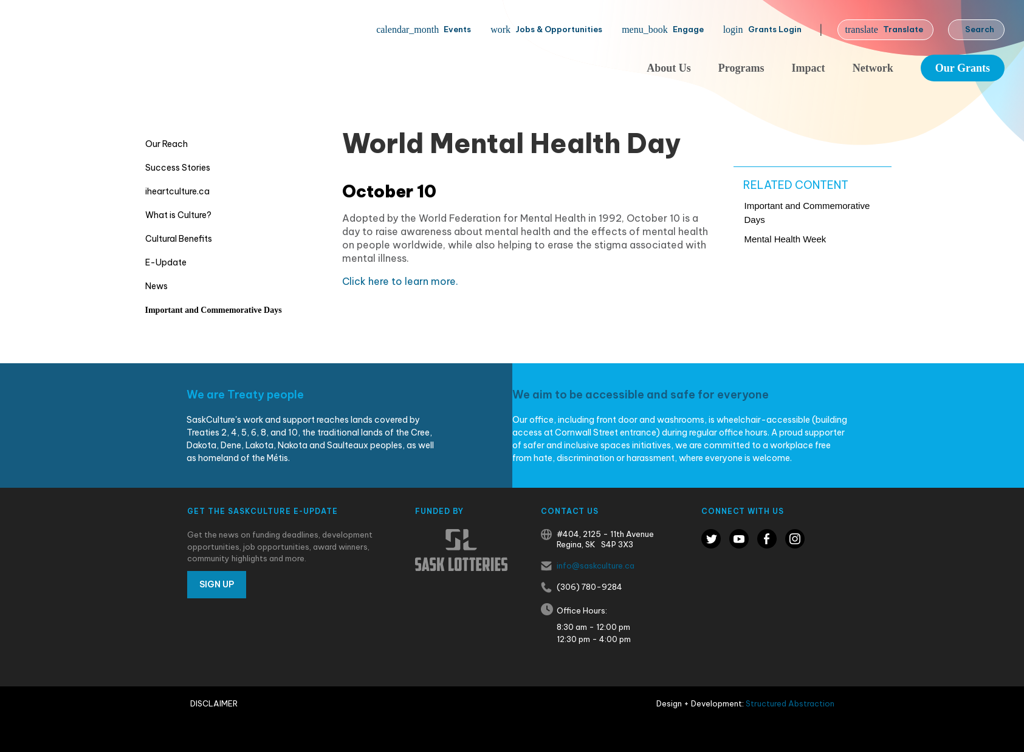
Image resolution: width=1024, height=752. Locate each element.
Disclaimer (214, 703)
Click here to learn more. (401, 281)
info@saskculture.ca (595, 565)
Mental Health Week (785, 239)
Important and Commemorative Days (213, 310)
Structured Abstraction (790, 703)
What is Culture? (178, 215)
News (156, 286)
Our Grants (962, 68)
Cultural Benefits (178, 238)
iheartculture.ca (177, 191)
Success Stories (177, 167)
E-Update (166, 262)
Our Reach (166, 143)
